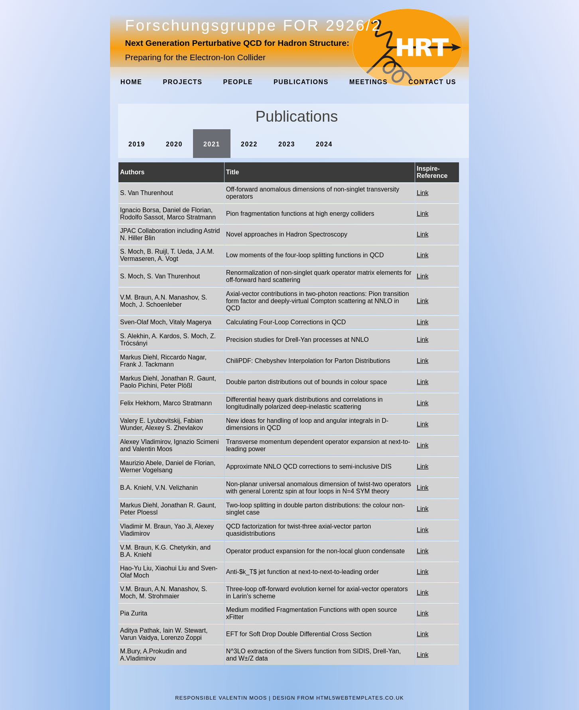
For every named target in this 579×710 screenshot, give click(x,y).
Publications (301, 82)
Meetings (368, 82)
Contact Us (432, 82)
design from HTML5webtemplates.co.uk (338, 698)
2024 (324, 144)
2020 (174, 144)
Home (131, 82)
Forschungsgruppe (253, 25)
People (238, 82)
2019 (136, 144)
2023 (286, 144)
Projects (182, 82)
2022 (249, 144)
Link (422, 192)
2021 (211, 144)
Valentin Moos (243, 698)
